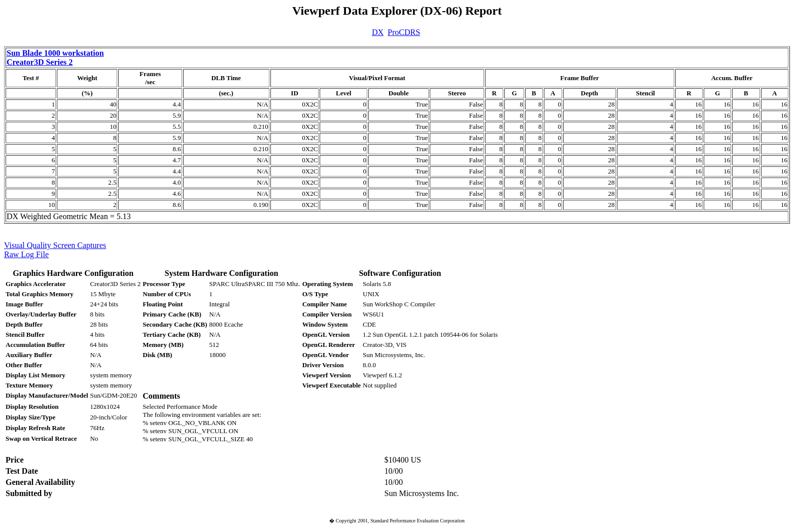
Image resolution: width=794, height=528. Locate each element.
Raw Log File (26, 254)
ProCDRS (404, 32)
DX (378, 32)
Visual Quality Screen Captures (55, 245)
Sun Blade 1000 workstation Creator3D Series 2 (55, 57)
